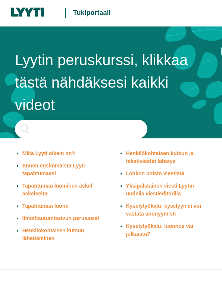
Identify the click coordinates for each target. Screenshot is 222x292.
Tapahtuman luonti (45, 206)
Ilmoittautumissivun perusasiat (60, 218)
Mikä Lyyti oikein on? (48, 153)
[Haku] (81, 129)
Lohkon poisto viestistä (155, 173)
